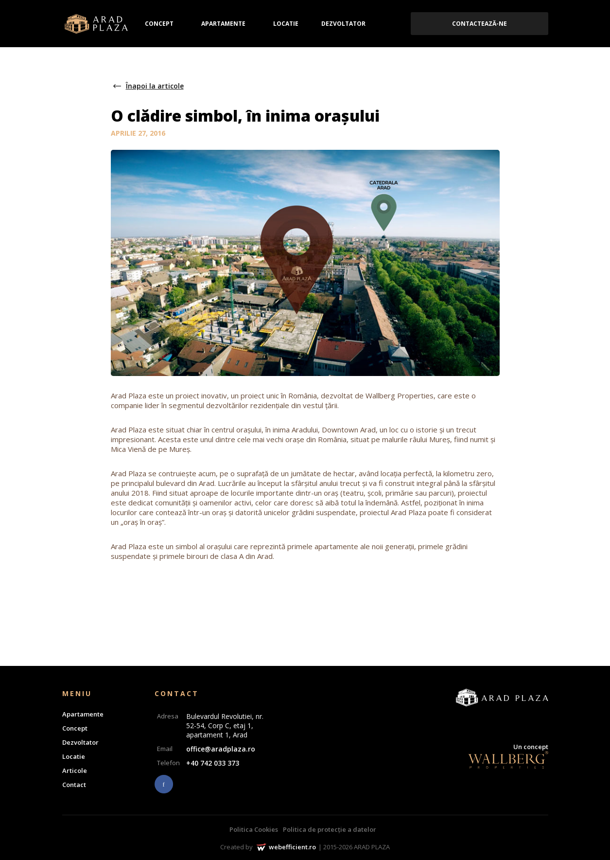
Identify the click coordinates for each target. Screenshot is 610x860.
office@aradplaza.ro (220, 748)
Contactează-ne (479, 23)
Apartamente (223, 23)
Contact (74, 784)
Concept (159, 23)
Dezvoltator (343, 23)
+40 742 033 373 (212, 763)
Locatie (285, 23)
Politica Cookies (253, 829)
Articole (74, 770)
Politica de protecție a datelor (329, 829)
